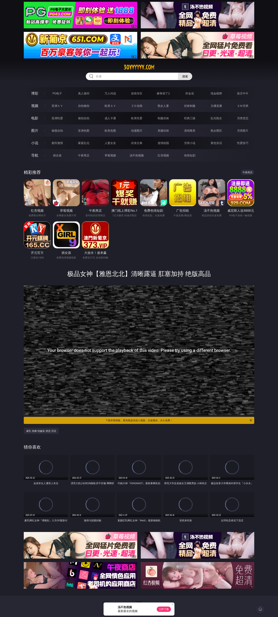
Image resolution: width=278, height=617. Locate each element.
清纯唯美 (189, 131)
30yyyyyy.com (139, 67)
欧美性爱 (136, 118)
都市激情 (57, 143)
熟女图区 (216, 131)
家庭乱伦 (83, 143)
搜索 (185, 76)
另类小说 (189, 143)
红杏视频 (163, 155)
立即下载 (164, 609)
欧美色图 (110, 131)
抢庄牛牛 (242, 93)
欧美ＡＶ (110, 106)
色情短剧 (189, 155)
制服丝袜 (163, 118)
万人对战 (110, 93)
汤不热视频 (137, 155)
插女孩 (57, 155)
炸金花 (189, 93)
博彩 (34, 93)
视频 (34, 105)
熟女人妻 (163, 106)
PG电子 (57, 93)
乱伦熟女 (216, 118)
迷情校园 (163, 143)
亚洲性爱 (57, 118)
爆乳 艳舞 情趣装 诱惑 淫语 (41, 431)
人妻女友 (110, 143)
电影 (34, 118)
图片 (34, 130)
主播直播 (216, 106)
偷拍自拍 (83, 118)
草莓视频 (110, 155)
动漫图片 (136, 131)
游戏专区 (136, 93)
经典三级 (189, 118)
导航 (34, 155)
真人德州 (83, 93)
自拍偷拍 (83, 106)
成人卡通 (110, 118)
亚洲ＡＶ (57, 106)
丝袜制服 (189, 106)
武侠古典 (136, 143)
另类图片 (242, 131)
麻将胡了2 (163, 93)
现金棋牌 (216, 93)
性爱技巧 (242, 143)
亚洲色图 (83, 131)
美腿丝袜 (163, 131)
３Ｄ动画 (136, 106)
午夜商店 (83, 155)
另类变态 (242, 118)
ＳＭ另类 (242, 106)
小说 (34, 142)
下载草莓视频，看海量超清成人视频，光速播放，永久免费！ (178, 420)
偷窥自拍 (57, 131)
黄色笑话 (216, 143)
